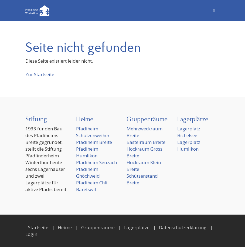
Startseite (38, 227)
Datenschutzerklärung (182, 227)
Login (31, 234)
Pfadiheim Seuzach (96, 162)
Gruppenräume (98, 227)
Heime (65, 227)
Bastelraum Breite (146, 142)
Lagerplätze (136, 227)
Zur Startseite (39, 74)
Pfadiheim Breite (94, 142)
